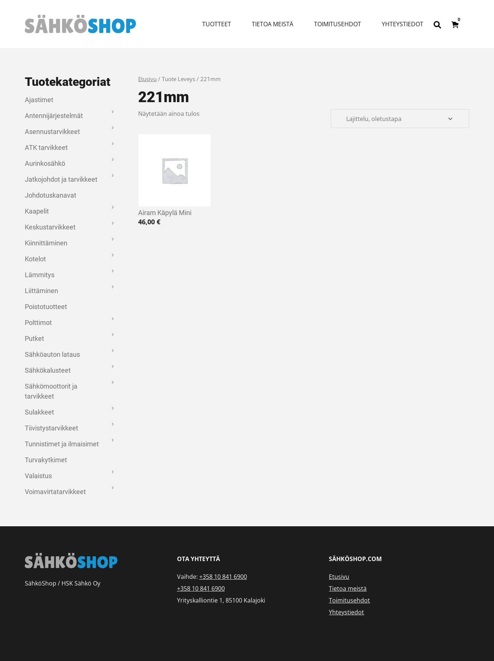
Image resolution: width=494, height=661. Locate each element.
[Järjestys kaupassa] (400, 118)
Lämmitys (39, 275)
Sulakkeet (39, 412)
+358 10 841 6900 (223, 577)
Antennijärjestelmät (54, 116)
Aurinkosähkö (45, 163)
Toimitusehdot (337, 24)
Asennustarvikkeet (52, 131)
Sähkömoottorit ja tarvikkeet (51, 391)
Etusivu (147, 79)
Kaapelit (37, 211)
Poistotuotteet (46, 307)
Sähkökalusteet (48, 370)
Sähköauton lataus (52, 354)
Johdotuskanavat (50, 195)
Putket (34, 338)
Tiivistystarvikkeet (51, 428)
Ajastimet (39, 100)
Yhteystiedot (402, 24)
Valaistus (38, 476)
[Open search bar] (437, 24)
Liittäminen (41, 291)
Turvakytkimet (46, 460)
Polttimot (38, 322)
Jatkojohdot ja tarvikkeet (61, 179)
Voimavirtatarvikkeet (55, 492)
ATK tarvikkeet (46, 147)
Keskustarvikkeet (50, 227)
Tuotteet (216, 24)
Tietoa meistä (272, 24)
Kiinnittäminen (46, 243)
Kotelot (35, 259)
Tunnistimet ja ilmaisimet (62, 444)
